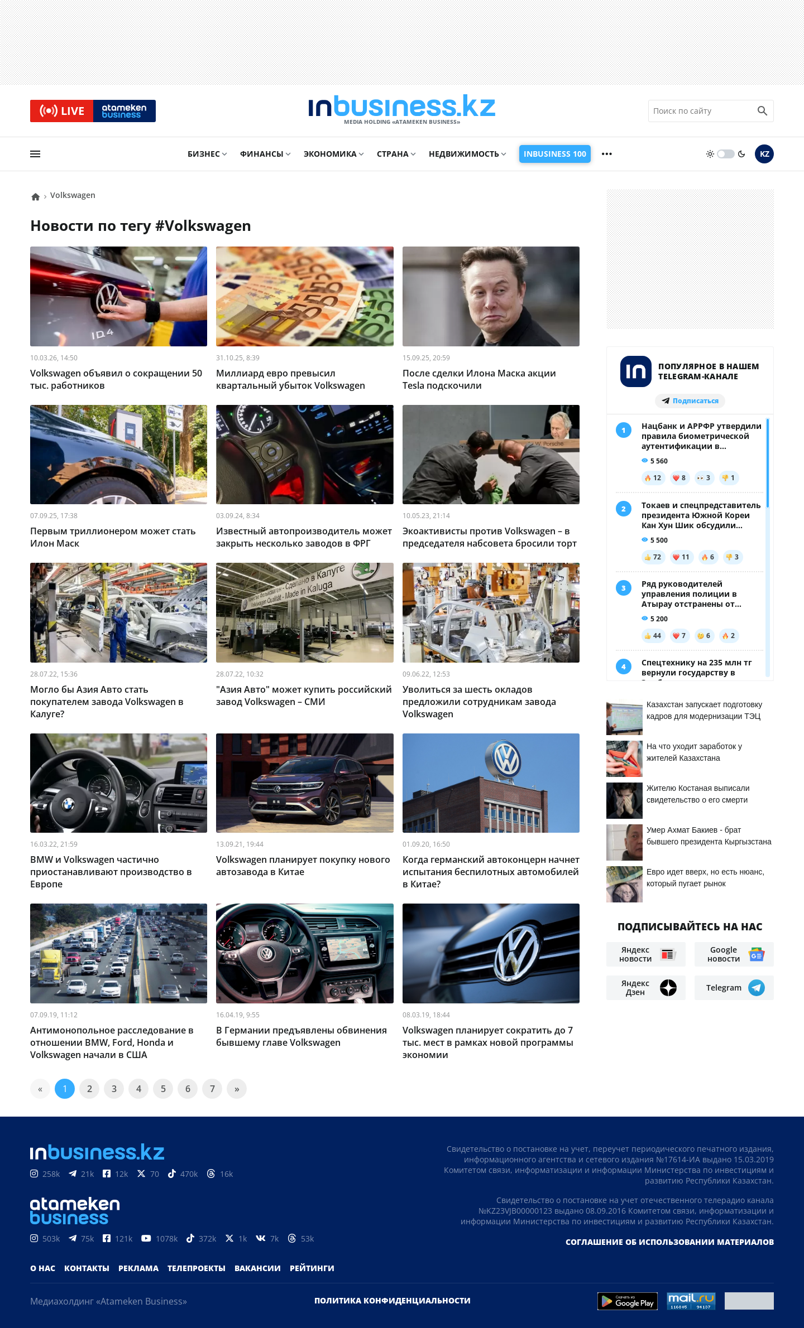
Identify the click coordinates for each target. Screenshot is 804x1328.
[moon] (741, 154)
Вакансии (257, 1268)
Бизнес (204, 154)
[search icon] (763, 111)
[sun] (710, 154)
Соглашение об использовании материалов (670, 1242)
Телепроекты (197, 1268)
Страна (393, 154)
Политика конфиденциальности (392, 1300)
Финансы (262, 154)
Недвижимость (464, 154)
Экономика (330, 154)
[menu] (35, 154)
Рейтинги (312, 1268)
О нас (42, 1268)
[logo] (402, 111)
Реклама (138, 1268)
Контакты (86, 1268)
